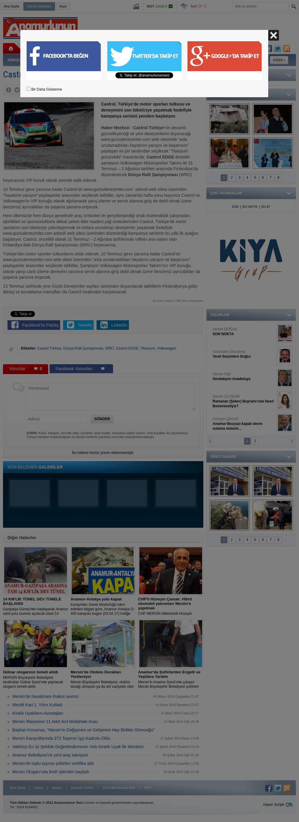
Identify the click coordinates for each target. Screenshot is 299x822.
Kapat (273, 35)
